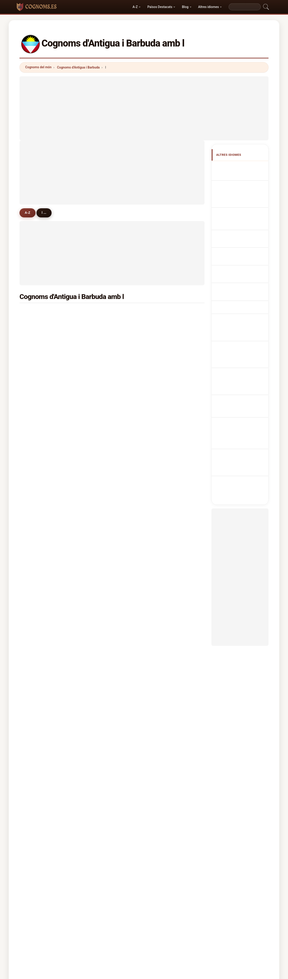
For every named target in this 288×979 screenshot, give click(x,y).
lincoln (37, 423)
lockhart (100, 356)
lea (34, 590)
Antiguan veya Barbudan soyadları (239, 330)
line (160, 457)
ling (34, 557)
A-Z (135, 7)
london (99, 390)
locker (36, 401)
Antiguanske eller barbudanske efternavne (243, 264)
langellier (101, 668)
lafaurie (100, 568)
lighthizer (101, 624)
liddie (36, 568)
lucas (161, 434)
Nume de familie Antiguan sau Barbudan (242, 303)
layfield (37, 646)
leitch (36, 523)
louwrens (164, 657)
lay (159, 379)
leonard (163, 423)
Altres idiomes (208, 7)
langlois (38, 657)
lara (34, 601)
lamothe (100, 490)
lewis (36, 312)
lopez (36, 390)
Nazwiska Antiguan (242, 232)
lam (97, 590)
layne (36, 412)
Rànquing (139, 930)
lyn (159, 446)
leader (162, 668)
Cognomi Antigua (240, 215)
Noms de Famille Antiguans (238, 190)
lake (97, 312)
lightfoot (164, 501)
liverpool (164, 401)
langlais (38, 446)
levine (161, 579)
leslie (161, 534)
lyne (160, 390)
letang (162, 557)
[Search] (245, 6)
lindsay (99, 345)
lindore (37, 624)
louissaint (102, 601)
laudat (99, 423)
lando (36, 679)
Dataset (185, 930)
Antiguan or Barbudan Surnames (242, 177)
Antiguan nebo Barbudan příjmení (238, 251)
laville (161, 345)
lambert (163, 334)
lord (97, 412)
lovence (38, 379)
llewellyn (101, 501)
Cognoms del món (38, 67)
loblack (100, 612)
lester (98, 557)
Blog (185, 7)
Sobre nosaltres (112, 930)
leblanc (163, 412)
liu (159, 512)
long (160, 479)
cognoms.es (144, 912)
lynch (98, 334)
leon (97, 534)
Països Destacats (159, 7)
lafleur (99, 523)
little (35, 490)
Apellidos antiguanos (243, 167)
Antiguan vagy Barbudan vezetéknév (241, 290)
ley (34, 434)
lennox (37, 546)
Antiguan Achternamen (245, 240)
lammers (38, 512)
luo (159, 601)
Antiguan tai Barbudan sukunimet (243, 277)
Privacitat (207, 930)
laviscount (40, 356)
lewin (36, 468)
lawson (37, 501)
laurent (99, 368)
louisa (99, 446)
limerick (38, 368)
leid (34, 612)
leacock (100, 657)
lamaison (39, 668)
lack (160, 612)
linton (98, 479)
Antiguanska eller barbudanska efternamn (242, 317)
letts (35, 534)
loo (159, 546)
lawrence (164, 323)
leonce (99, 646)
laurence (101, 635)
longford (101, 401)
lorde (36, 457)
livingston (164, 590)
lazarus (100, 512)
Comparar (163, 930)
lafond (99, 579)
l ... (45, 212)
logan (98, 546)
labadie (100, 379)
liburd (161, 368)
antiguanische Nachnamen (237, 204)
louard (37, 479)
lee (159, 312)
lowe (98, 468)
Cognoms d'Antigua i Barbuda (78, 67)
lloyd (98, 323)
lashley (162, 490)
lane (160, 523)
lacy (35, 635)
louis (161, 468)
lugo (35, 579)
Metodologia (82, 930)
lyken (161, 646)
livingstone (165, 356)
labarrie (163, 568)
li (95, 434)
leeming (163, 624)
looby (36, 323)
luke (35, 334)
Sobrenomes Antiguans (245, 223)
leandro (163, 635)
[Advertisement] (144, 108)
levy (97, 457)
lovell (36, 345)
